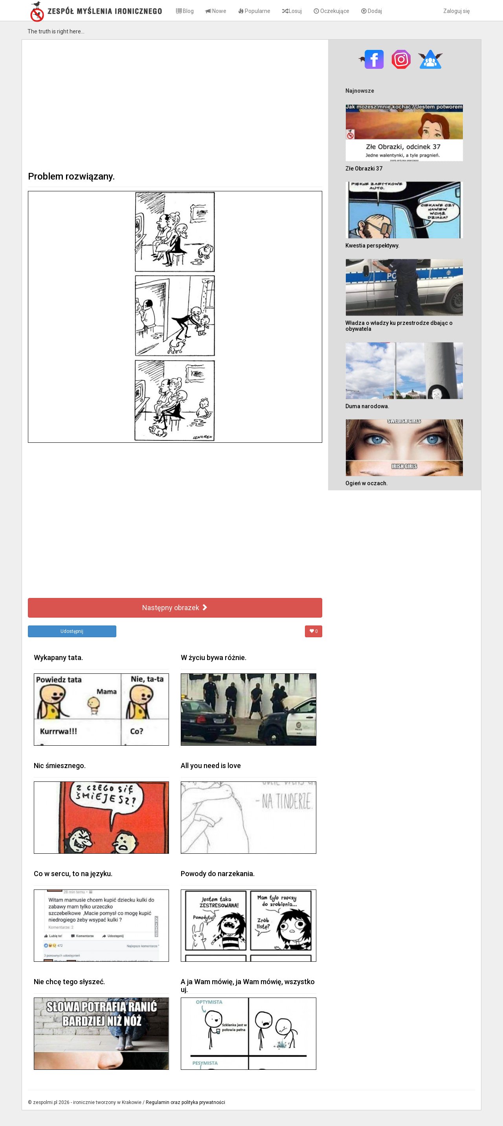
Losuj (292, 11)
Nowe (216, 11)
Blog (185, 11)
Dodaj (371, 11)
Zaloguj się (456, 11)
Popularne (254, 11)
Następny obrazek (175, 607)
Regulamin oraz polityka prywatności (185, 1102)
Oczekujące (331, 11)
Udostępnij (72, 631)
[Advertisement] (175, 105)
